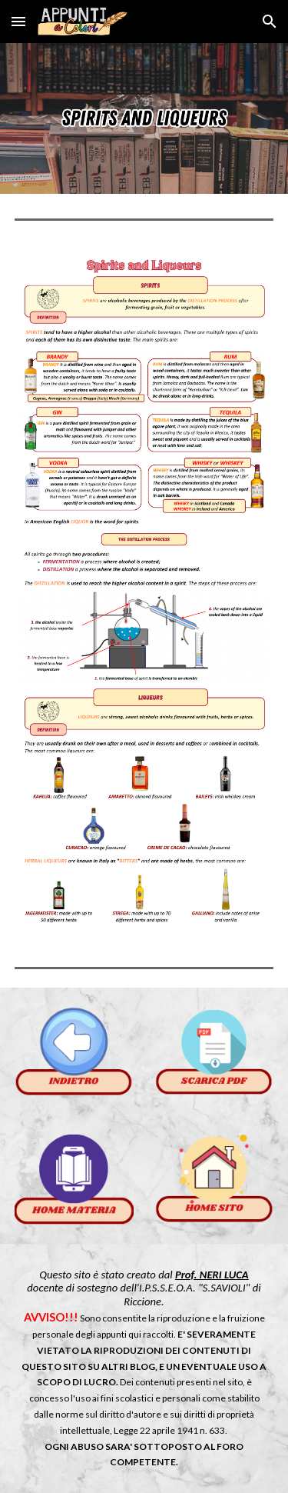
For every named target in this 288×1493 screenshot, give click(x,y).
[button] (18, 21)
